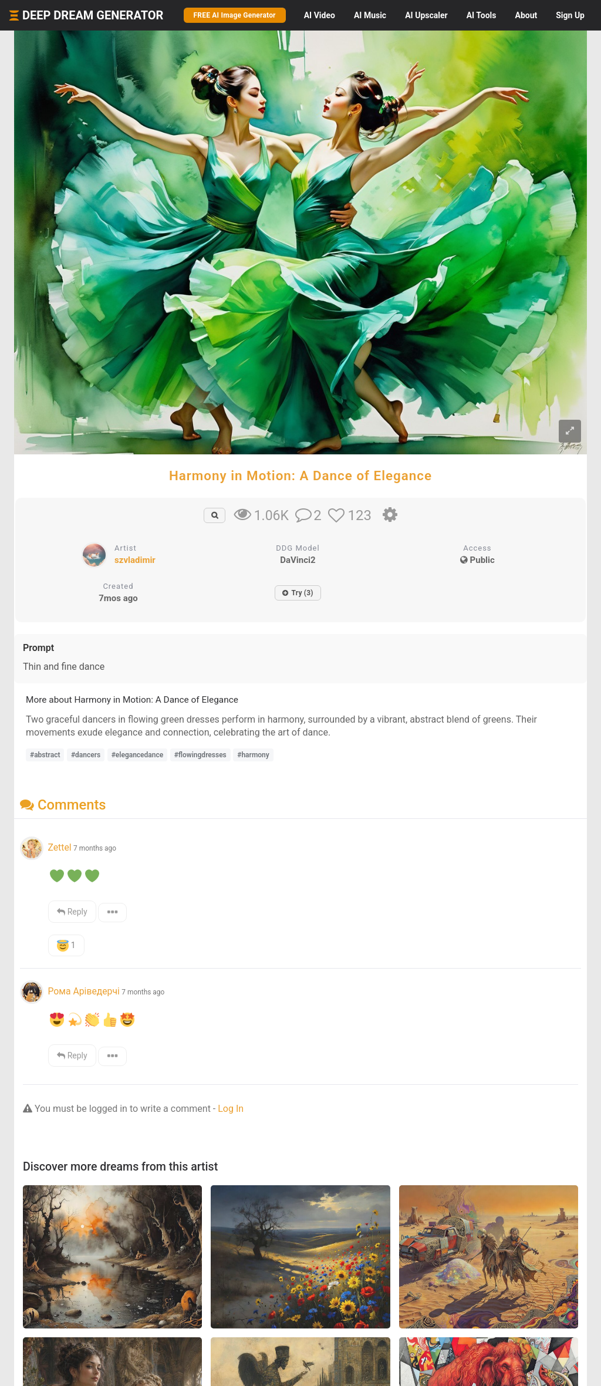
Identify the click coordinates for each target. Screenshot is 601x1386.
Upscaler (426, 15)
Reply (72, 911)
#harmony (253, 755)
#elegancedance (138, 755)
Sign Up (570, 15)
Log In (231, 1108)
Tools (482, 15)
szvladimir (135, 560)
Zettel (59, 847)
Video (319, 15)
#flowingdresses (200, 755)
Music (370, 15)
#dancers (85, 755)
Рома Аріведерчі (83, 991)
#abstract (45, 755)
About (526, 15)
